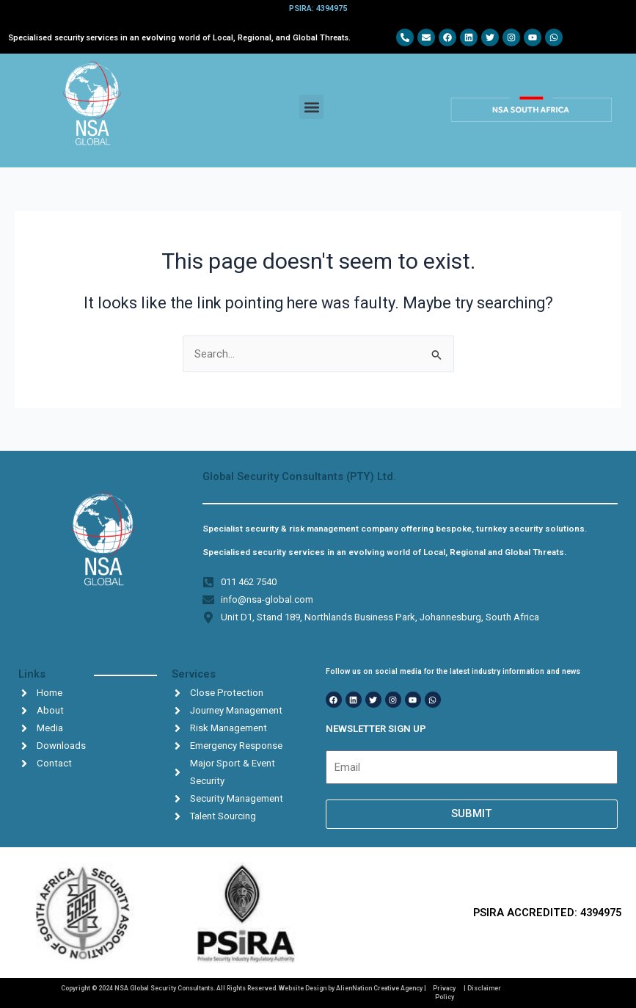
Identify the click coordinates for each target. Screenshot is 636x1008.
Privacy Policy (444, 992)
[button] (311, 107)
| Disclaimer (482, 988)
